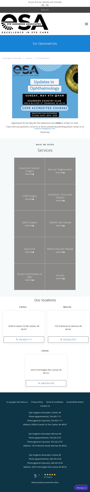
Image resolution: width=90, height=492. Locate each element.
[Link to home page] (34, 24)
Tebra (56, 482)
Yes (43, 5)
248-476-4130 (46, 383)
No (47, 5)
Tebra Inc (24, 402)
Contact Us (45, 406)
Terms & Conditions (54, 402)
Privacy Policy (37, 402)
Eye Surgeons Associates (12, 58)
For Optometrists (42, 58)
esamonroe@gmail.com (44, 128)
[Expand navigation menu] (86, 23)
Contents (29, 58)
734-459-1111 (24, 339)
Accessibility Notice (75, 402)
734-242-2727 (68, 339)
